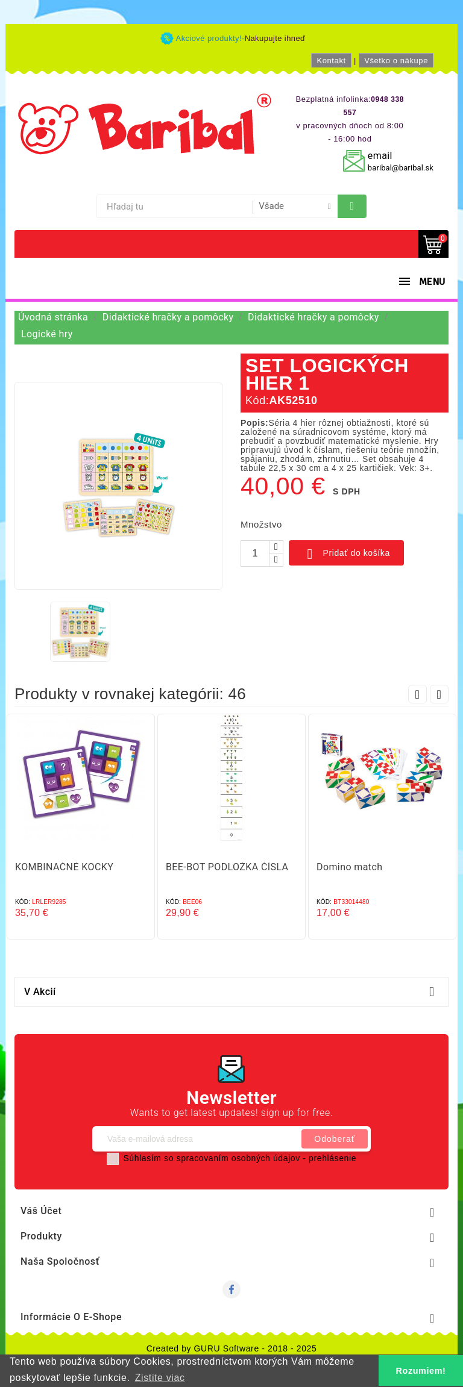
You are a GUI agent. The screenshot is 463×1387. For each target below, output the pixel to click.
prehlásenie (332, 1158)
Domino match (349, 867)
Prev (417, 694)
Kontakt (331, 60)
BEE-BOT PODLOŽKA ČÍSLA (227, 867)
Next (439, 694)
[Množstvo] (255, 553)
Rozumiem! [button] (421, 1371)
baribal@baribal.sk (400, 167)
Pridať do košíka (346, 554)
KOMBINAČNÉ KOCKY (64, 867)
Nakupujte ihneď (275, 38)
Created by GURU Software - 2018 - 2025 (231, 1348)
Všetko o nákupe (396, 60)
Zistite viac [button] (160, 1378)
